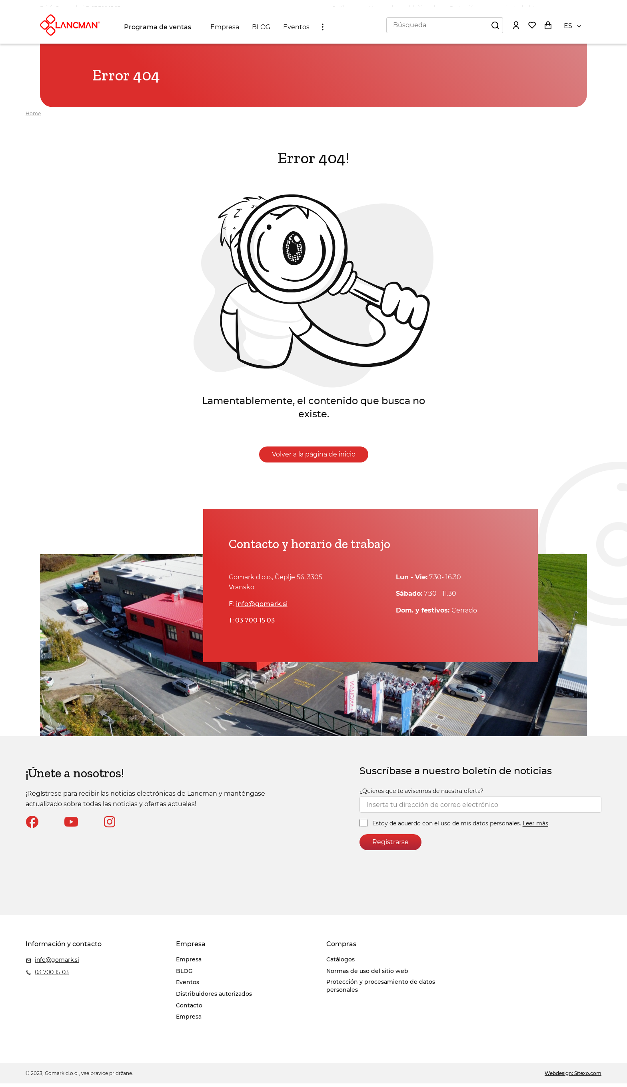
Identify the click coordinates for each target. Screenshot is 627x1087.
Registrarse (390, 846)
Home (33, 117)
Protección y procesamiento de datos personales (509, 8)
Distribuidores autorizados (214, 997)
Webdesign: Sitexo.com (573, 1077)
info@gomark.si (65, 8)
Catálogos (344, 8)
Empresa (226, 32)
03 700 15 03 (105, 8)
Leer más (535, 827)
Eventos (298, 32)
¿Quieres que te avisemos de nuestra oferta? (421, 794)
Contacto (189, 1009)
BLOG (263, 32)
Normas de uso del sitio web (403, 8)
